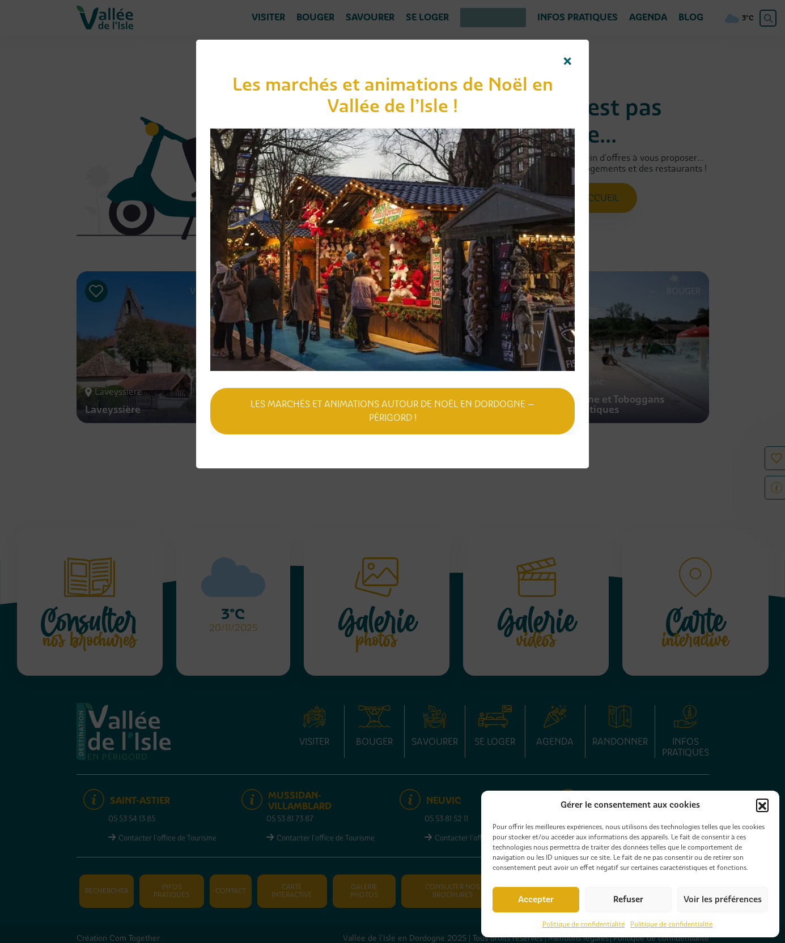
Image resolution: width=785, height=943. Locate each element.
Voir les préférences (723, 899)
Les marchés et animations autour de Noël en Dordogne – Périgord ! (392, 411)
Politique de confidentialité (583, 924)
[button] (762, 804)
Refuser (628, 899)
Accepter (536, 899)
